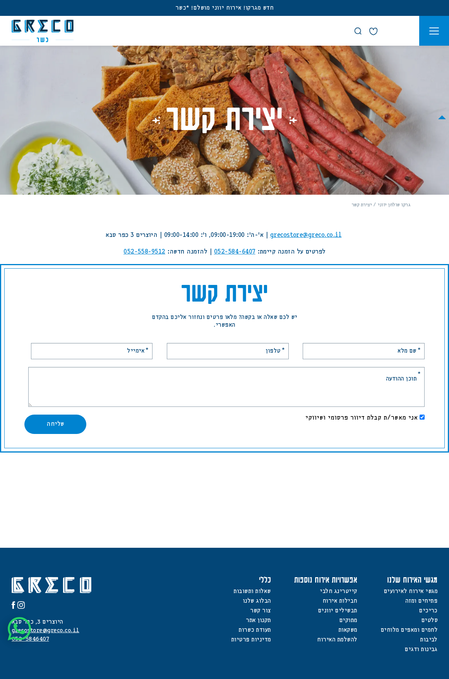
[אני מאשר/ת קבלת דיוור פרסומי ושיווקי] (422, 417)
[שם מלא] (364, 351)
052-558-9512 (144, 252)
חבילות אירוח (339, 601)
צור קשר (260, 611)
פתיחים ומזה (421, 601)
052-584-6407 (234, 252)
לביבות (428, 640)
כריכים (428, 611)
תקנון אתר (258, 620)
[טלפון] (228, 351)
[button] (434, 31)
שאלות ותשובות (252, 591)
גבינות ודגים (420, 649)
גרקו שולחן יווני (394, 204)
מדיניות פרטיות (251, 640)
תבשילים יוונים (337, 611)
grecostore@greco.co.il (306, 235)
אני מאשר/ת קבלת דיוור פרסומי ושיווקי (361, 418)
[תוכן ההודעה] (226, 387)
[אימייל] (92, 351)
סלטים (429, 620)
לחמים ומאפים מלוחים (408, 630)
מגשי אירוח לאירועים (410, 591)
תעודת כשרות (254, 630)
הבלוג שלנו (257, 601)
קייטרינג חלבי (338, 591)
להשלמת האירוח (337, 640)
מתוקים (348, 620)
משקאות (347, 630)
